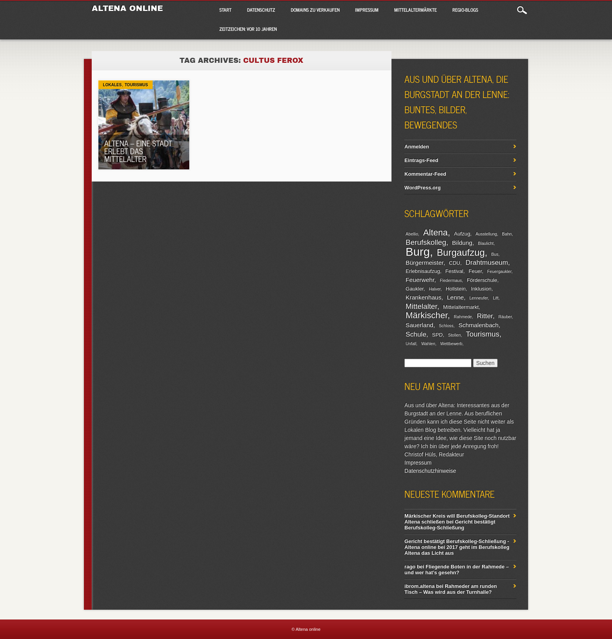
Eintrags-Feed (421, 160)
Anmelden (416, 147)
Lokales (112, 85)
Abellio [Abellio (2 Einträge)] (412, 233)
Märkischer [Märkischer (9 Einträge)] (426, 315)
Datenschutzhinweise (430, 471)
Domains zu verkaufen (315, 10)
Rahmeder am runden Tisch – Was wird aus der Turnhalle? (450, 589)
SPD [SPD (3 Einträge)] (437, 335)
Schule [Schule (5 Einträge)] (416, 334)
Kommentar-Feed (425, 174)
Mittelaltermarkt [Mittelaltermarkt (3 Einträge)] (461, 307)
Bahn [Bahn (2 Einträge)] (507, 233)
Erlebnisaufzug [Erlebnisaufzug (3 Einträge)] (423, 271)
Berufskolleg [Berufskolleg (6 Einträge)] (426, 242)
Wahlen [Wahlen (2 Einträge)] (428, 343)
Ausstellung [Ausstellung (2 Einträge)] (486, 233)
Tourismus (136, 85)
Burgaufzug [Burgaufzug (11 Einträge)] (461, 252)
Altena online (127, 8)
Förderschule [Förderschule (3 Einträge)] (482, 280)
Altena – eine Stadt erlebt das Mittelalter (138, 151)
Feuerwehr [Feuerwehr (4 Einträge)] (420, 279)
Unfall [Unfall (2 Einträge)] (411, 343)
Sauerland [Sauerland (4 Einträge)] (419, 325)
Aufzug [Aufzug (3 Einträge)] (462, 234)
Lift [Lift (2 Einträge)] (495, 297)
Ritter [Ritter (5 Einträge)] (485, 316)
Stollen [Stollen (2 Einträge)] (454, 335)
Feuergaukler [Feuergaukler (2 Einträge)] (499, 271)
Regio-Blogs (465, 10)
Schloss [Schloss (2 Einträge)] (446, 325)
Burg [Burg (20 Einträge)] (418, 251)
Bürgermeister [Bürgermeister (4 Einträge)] (424, 262)
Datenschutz (261, 10)
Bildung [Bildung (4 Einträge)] (462, 242)
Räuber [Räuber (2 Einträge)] (505, 316)
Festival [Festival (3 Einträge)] (454, 271)
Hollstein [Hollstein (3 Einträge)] (456, 289)
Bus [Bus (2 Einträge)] (494, 254)
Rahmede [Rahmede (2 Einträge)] (463, 316)
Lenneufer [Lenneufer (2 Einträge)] (478, 297)
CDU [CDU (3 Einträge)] (454, 263)
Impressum (367, 10)
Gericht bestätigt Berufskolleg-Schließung (449, 524)
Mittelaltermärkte (415, 10)
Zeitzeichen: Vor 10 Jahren (248, 29)
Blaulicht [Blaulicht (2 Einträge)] (485, 243)
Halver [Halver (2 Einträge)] (435, 289)
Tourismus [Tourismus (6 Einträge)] (482, 334)
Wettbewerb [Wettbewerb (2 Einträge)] (451, 343)
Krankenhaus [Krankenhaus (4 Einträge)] (423, 297)
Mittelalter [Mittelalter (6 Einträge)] (421, 306)
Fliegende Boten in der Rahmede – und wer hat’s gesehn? (456, 569)
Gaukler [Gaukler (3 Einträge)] (414, 289)
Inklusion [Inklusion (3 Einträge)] (481, 289)
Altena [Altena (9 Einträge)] (435, 232)
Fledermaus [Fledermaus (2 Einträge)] (451, 280)
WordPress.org (422, 187)
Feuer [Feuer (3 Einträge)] (475, 271)
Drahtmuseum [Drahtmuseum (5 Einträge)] (487, 262)
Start (225, 10)
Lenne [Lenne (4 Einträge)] (455, 297)
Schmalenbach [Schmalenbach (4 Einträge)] (478, 325)
